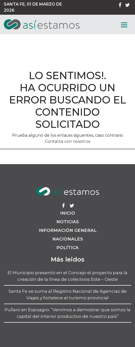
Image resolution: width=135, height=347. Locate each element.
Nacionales (67, 238)
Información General (68, 230)
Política (67, 247)
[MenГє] (124, 25)
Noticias (67, 221)
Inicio (67, 213)
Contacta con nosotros (67, 141)
